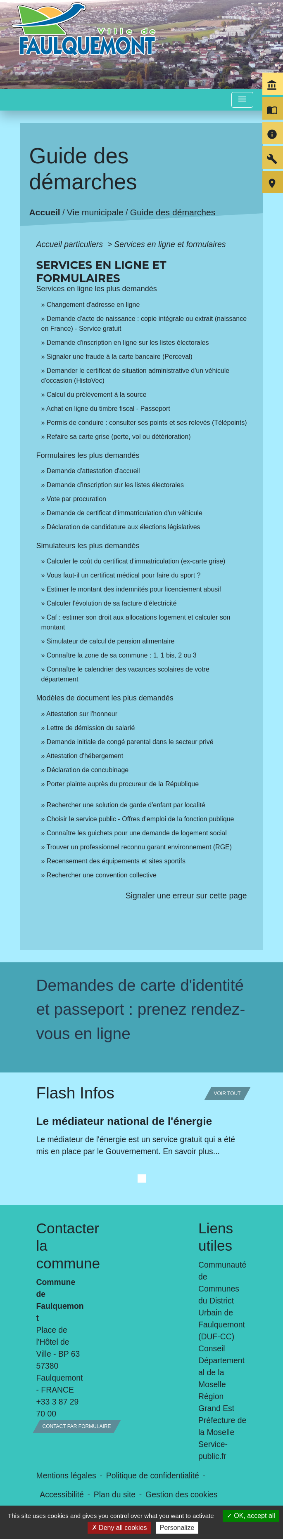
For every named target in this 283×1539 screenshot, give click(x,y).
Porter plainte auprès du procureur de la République (123, 783)
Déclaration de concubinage (87, 769)
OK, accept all (251, 1515)
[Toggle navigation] (242, 100)
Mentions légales (66, 1475)
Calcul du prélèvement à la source (97, 394)
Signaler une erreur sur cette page (186, 895)
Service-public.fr (213, 1450)
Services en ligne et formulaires (170, 244)
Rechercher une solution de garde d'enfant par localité (126, 804)
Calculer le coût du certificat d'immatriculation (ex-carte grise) (136, 561)
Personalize (177, 1527)
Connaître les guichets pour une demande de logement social (137, 833)
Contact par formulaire (77, 1426)
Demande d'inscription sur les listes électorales (115, 484)
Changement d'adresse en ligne (93, 304)
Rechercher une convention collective (102, 875)
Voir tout (227, 1093)
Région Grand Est (216, 1402)
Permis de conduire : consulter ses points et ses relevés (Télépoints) (147, 422)
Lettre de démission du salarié (91, 727)
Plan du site (115, 1494)
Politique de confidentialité (152, 1475)
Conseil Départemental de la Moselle (221, 1366)
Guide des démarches (173, 212)
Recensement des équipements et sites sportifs (116, 861)
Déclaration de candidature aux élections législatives (123, 526)
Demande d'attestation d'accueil (93, 470)
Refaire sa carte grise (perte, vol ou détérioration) (119, 436)
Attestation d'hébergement (84, 755)
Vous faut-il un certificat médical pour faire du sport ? (124, 575)
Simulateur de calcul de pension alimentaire (111, 641)
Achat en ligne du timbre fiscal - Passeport (108, 408)
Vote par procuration (76, 498)
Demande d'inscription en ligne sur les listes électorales (128, 342)
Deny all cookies (119, 1527)
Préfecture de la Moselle (222, 1426)
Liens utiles (215, 1237)
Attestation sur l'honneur (81, 713)
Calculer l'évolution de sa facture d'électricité (112, 603)
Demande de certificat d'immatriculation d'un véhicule (124, 512)
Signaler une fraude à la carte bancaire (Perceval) (120, 356)
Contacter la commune (60, 1245)
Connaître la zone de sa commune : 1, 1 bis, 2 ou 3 (122, 655)
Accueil (44, 212)
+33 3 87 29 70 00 (57, 1407)
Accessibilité (62, 1494)
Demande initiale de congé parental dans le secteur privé (130, 741)
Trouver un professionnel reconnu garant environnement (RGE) (139, 847)
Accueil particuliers (70, 244)
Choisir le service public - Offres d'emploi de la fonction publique (140, 819)
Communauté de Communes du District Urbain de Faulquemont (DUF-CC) (222, 1300)
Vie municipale (95, 212)
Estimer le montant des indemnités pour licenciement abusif (134, 589)
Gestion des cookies (181, 1494)
